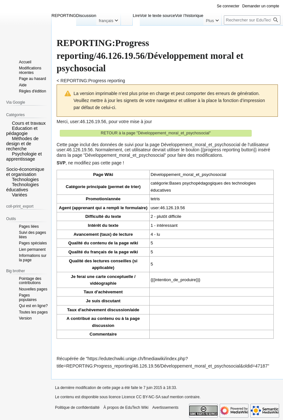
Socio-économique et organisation (25, 172)
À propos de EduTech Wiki (125, 407)
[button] (8, 123)
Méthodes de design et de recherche (22, 143)
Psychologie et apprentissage (24, 156)
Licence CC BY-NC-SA (141, 397)
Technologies (25, 179)
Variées (19, 194)
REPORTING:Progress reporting (92, 80)
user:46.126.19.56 (88, 121)
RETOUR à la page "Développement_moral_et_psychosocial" (156, 133)
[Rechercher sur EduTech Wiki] (252, 20)
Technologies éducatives (22, 187)
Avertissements (165, 407)
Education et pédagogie (21, 131)
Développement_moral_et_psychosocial (188, 174)
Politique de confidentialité (77, 407)
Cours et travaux (29, 123)
